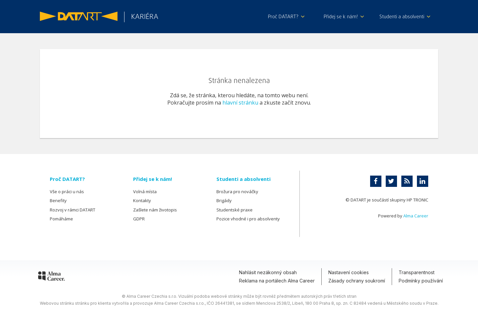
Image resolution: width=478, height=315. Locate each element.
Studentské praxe (234, 210)
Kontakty (142, 200)
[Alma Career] (51, 277)
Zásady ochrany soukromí (356, 280)
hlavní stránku (240, 102)
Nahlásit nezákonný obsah (268, 272)
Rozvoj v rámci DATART (72, 210)
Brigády (224, 200)
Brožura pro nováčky (237, 192)
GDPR (139, 219)
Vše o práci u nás (67, 192)
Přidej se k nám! (344, 17)
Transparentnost (417, 272)
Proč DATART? (286, 17)
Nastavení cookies (348, 272)
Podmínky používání (421, 280)
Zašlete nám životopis (155, 210)
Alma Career (415, 216)
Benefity (58, 200)
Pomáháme (61, 219)
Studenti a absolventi (404, 17)
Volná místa (145, 192)
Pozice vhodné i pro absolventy (248, 219)
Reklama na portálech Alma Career (277, 280)
